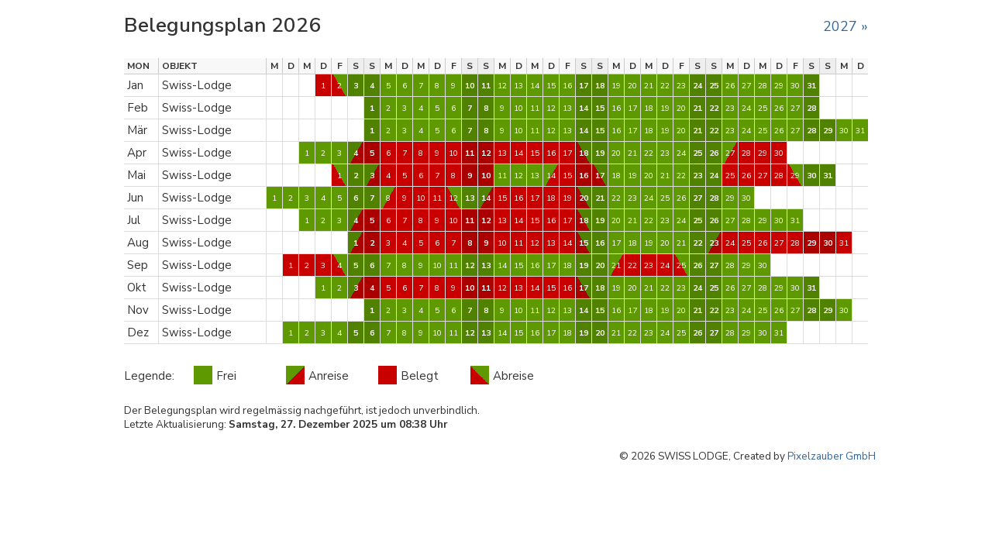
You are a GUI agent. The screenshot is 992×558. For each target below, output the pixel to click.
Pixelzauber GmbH (831, 456)
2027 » (845, 26)
